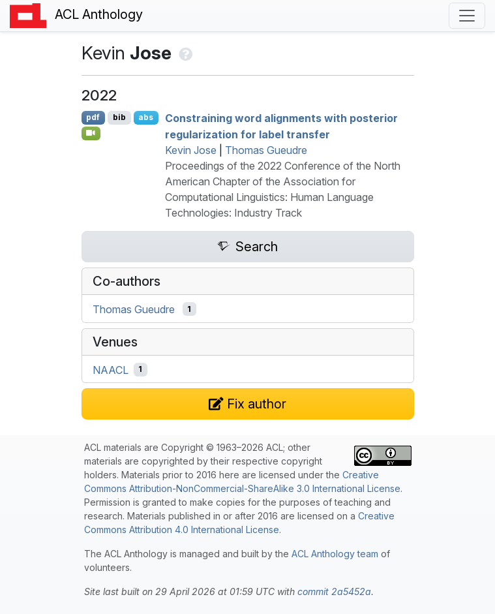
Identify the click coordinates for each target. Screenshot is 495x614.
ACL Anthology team (335, 553)
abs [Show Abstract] (145, 117)
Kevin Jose (191, 150)
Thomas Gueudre (266, 150)
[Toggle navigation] (467, 16)
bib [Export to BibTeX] (119, 117)
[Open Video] (91, 133)
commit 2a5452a (334, 591)
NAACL (110, 369)
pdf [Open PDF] (93, 117)
